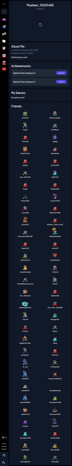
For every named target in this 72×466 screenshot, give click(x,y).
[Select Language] (4, 437)
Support (4, 449)
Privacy (4, 446)
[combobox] (4, 11)
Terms (4, 443)
